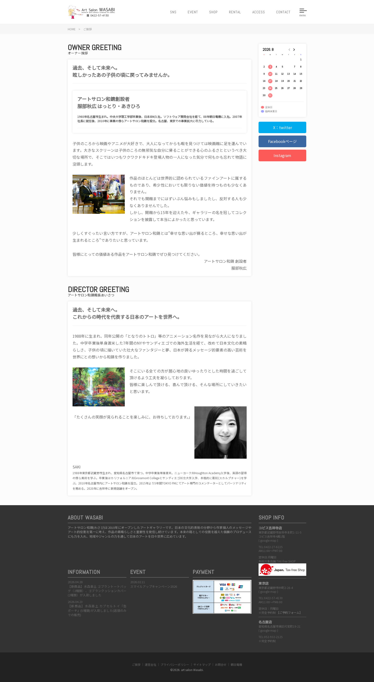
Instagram (282, 155)
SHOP (213, 12)
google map (268, 540)
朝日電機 (236, 664)
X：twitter (282, 127)
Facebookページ (282, 141)
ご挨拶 (136, 664)
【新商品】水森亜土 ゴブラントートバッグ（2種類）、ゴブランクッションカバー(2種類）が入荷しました (97, 590)
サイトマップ (202, 664)
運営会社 (150, 664)
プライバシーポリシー (175, 664)
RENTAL (235, 12)
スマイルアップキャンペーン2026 (153, 586)
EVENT (193, 12)
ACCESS (258, 12)
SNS (173, 12)
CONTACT (283, 12)
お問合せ (220, 664)
